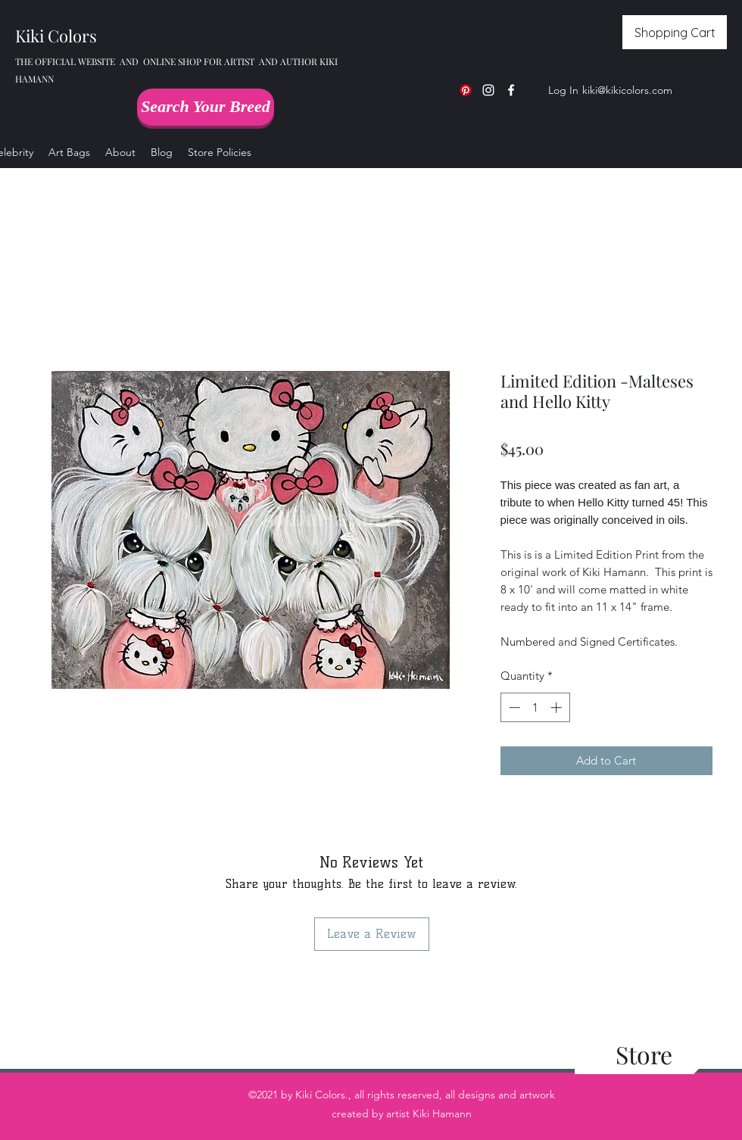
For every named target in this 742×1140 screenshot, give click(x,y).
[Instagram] (488, 90)
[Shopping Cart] (674, 32)
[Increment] (557, 707)
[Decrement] (513, 707)
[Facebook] (511, 90)
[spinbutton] (534, 707)
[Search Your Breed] (205, 107)
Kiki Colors (56, 35)
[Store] (643, 1055)
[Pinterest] (465, 90)
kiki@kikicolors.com (627, 90)
